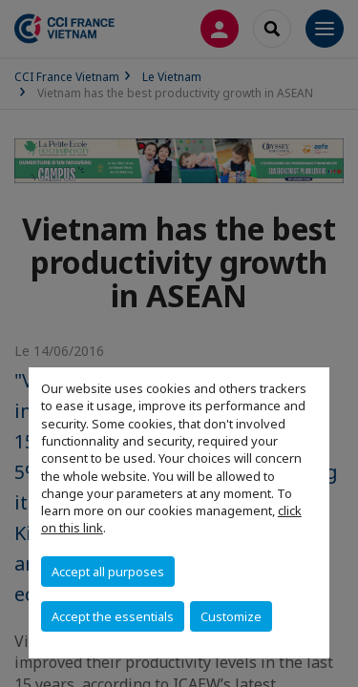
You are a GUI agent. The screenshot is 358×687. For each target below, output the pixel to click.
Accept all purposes (108, 571)
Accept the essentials (113, 616)
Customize (231, 616)
